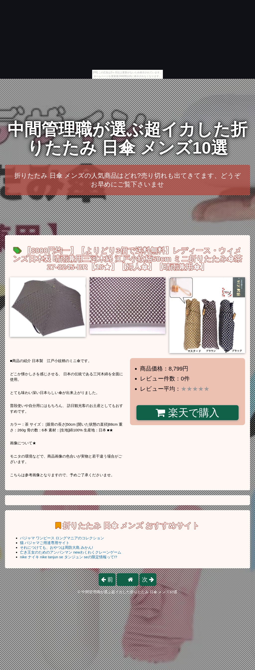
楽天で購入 (187, 412)
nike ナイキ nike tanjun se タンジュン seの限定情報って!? (68, 557)
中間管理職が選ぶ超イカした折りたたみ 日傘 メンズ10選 (127, 138)
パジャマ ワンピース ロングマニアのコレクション (62, 538)
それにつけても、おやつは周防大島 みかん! (56, 547)
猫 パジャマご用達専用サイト (44, 543)
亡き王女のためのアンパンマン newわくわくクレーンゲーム (70, 552)
